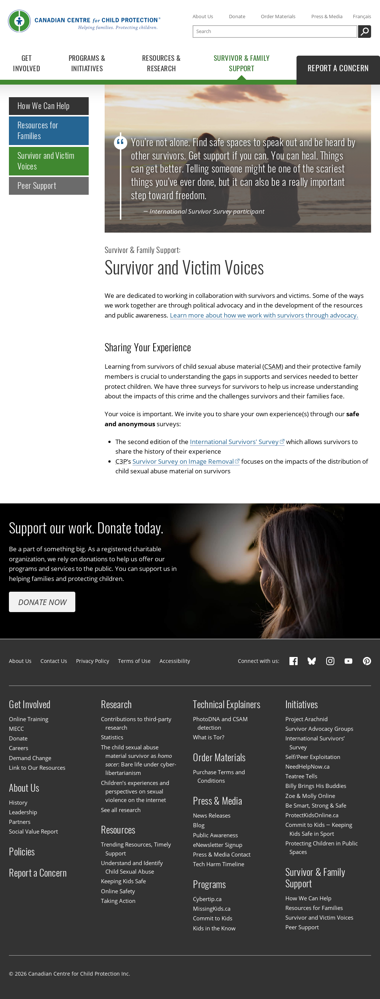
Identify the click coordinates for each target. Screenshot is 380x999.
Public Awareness (215, 835)
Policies (22, 851)
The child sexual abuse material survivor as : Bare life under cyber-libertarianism (138, 760)
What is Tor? (208, 737)
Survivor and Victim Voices (45, 161)
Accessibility (175, 660)
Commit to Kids (212, 918)
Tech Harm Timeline (218, 864)
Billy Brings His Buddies (315, 785)
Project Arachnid (306, 719)
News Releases (211, 815)
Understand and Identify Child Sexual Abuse (132, 867)
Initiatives (301, 704)
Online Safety (118, 891)
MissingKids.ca (211, 908)
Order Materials (278, 16)
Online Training (28, 719)
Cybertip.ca (207, 899)
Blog (198, 825)
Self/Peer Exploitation (312, 756)
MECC (16, 728)
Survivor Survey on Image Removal (183, 461)
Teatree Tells (301, 776)
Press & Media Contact (221, 854)
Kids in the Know (214, 928)
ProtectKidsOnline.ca (311, 815)
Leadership (23, 812)
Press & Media (327, 16)
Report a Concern (38, 872)
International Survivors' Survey (234, 441)
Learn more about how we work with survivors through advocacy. (264, 315)
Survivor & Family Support (315, 877)
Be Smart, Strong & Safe (315, 805)
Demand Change (30, 758)
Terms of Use (134, 660)
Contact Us (53, 660)
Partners (19, 821)
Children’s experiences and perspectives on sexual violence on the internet (135, 791)
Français (362, 16)
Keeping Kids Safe (123, 881)
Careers (18, 748)
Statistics (112, 737)
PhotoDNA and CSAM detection (220, 723)
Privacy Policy (92, 660)
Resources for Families (38, 131)
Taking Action (118, 900)
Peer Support (36, 185)
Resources (118, 829)
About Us (203, 16)
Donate (237, 16)
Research (116, 704)
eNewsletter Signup (217, 844)
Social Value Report (33, 831)
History (18, 802)
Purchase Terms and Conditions (219, 776)
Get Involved (29, 704)
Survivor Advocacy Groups (319, 728)
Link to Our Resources (37, 767)
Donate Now (42, 602)
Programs (209, 884)
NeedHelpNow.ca (307, 766)
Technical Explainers (226, 704)
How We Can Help (43, 106)
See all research (121, 810)
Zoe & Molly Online (310, 795)
